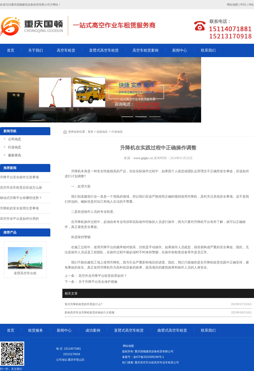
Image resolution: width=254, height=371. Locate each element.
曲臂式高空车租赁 (172, 330)
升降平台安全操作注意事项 (19, 177)
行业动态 (14, 147)
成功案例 (92, 330)
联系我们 (208, 50)
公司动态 (14, 139)
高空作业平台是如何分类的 (19, 218)
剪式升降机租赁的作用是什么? (83, 304)
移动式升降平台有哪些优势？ (21, 198)
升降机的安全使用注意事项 (19, 208)
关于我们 (35, 50)
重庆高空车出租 (144, 362)
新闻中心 (179, 50)
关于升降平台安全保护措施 (97, 281)
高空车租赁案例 (145, 50)
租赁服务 (35, 330)
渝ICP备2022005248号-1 (148, 357)
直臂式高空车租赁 (104, 50)
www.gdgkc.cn (143, 158)
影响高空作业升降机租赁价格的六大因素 (90, 312)
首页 (10, 50)
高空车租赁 (66, 50)
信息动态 (102, 131)
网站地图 (128, 346)
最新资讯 (14, 155)
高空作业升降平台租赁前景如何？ (102, 276)
